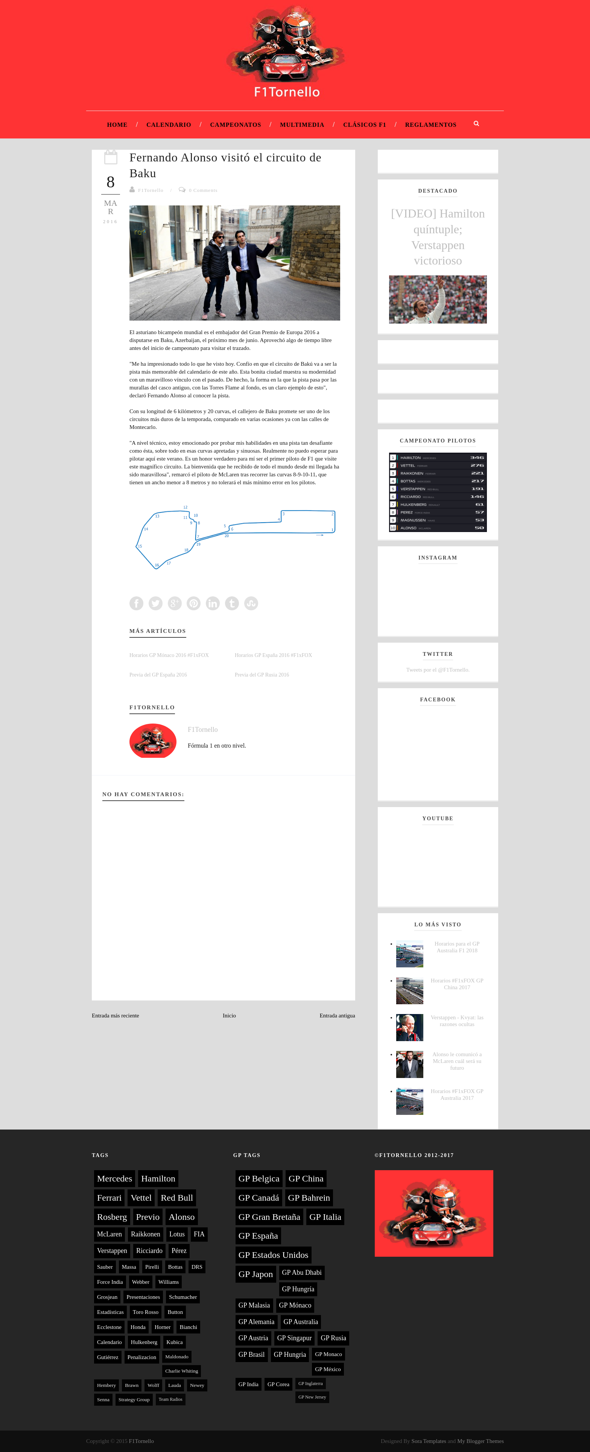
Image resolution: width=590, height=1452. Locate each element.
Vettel (141, 1198)
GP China (306, 1178)
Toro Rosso (146, 1312)
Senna (103, 1399)
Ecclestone (109, 1327)
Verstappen (112, 1250)
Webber (140, 1282)
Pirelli (152, 1267)
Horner (162, 1327)
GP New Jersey (312, 1397)
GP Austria (253, 1338)
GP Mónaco (295, 1305)
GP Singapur (294, 1338)
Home (117, 125)
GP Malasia (254, 1305)
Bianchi (188, 1327)
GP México (328, 1369)
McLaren (109, 1234)
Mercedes (114, 1178)
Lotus (177, 1234)
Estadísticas (110, 1312)
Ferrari (109, 1198)
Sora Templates (429, 1441)
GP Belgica (259, 1178)
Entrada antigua (337, 1016)
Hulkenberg (144, 1342)
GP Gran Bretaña (269, 1217)
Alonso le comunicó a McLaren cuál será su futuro (457, 1061)
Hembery (106, 1385)
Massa (129, 1267)
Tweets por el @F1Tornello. (438, 670)
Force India (110, 1282)
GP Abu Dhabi (302, 1272)
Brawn (131, 1385)
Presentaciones (143, 1297)
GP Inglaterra (310, 1383)
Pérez (179, 1250)
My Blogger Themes (480, 1441)
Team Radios (170, 1399)
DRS (197, 1267)
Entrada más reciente (115, 1016)
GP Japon (256, 1274)
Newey (197, 1385)
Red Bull (177, 1198)
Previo (148, 1217)
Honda (138, 1327)
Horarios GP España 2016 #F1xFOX (273, 655)
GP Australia (301, 1322)
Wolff (153, 1385)
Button (175, 1312)
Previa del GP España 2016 (158, 675)
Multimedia (302, 125)
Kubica (174, 1342)
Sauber (105, 1267)
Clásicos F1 (364, 125)
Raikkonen (145, 1234)
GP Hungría (298, 1289)
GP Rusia (333, 1338)
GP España (258, 1236)
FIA (199, 1234)
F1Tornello (151, 190)
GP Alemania (257, 1322)
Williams (168, 1282)
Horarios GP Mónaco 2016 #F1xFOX (169, 655)
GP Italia (325, 1217)
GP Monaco (328, 1354)
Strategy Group (134, 1399)
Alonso (182, 1217)
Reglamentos (431, 125)
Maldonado (177, 1356)
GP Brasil (252, 1354)
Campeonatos (236, 125)
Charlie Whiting (181, 1371)
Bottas (175, 1267)
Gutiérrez (108, 1357)
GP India (249, 1384)
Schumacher (183, 1297)
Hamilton (158, 1178)
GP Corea (278, 1384)
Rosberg (112, 1217)
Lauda (174, 1385)
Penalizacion (142, 1357)
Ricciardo (149, 1250)
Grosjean (107, 1297)
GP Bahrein (309, 1198)
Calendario (168, 125)
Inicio (229, 1016)
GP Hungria (290, 1354)
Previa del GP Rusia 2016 (262, 675)
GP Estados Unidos (274, 1255)
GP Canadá (259, 1198)
